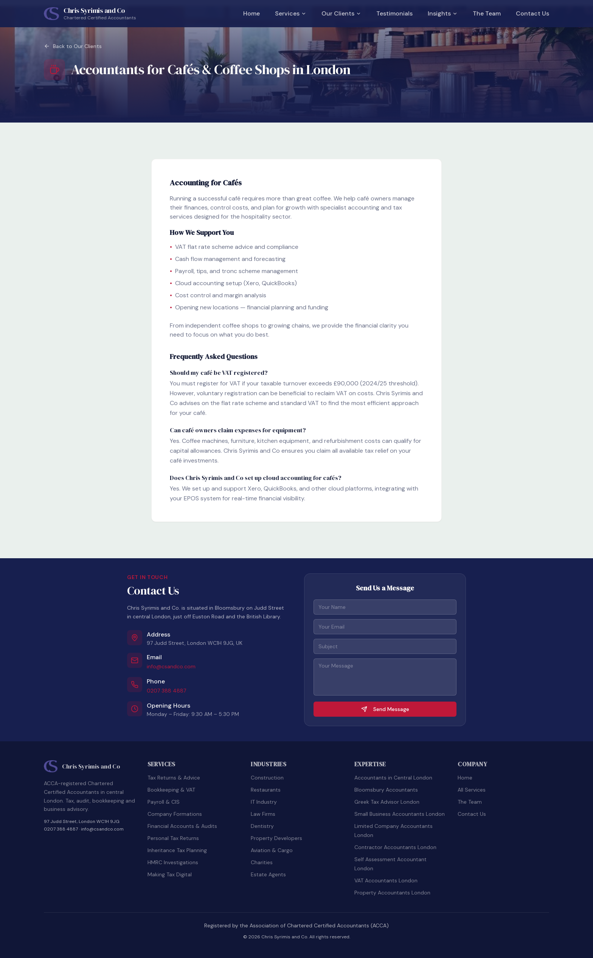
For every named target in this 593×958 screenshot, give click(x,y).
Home (251, 13)
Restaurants (266, 789)
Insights (443, 13)
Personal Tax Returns (173, 838)
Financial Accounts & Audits (182, 826)
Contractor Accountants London (395, 847)
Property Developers (276, 838)
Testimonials (394, 13)
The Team (487, 13)
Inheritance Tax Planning (177, 850)
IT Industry (264, 801)
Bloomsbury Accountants (386, 789)
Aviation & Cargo (272, 850)
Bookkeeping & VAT (171, 789)
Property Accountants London (392, 892)
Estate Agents (268, 874)
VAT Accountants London (386, 880)
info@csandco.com (171, 666)
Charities (262, 862)
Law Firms (263, 813)
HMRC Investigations (172, 862)
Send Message (385, 709)
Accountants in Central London (393, 777)
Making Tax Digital (169, 874)
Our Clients (341, 13)
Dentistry (262, 826)
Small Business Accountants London (399, 813)
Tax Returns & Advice (173, 777)
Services (290, 13)
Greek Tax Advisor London (386, 801)
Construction (267, 777)
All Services (472, 789)
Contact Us (532, 13)
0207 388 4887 (166, 690)
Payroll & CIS (163, 801)
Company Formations (174, 813)
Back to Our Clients (73, 46)
